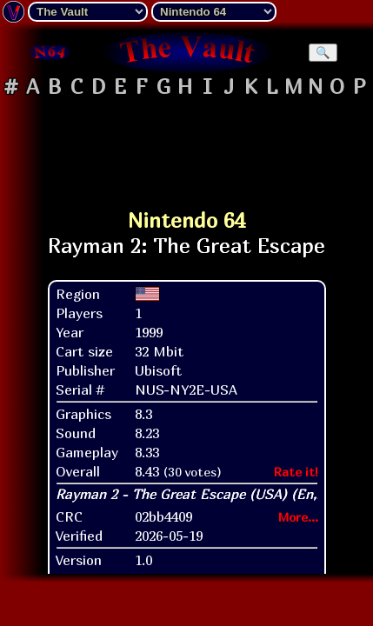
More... (298, 516)
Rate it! (296, 471)
